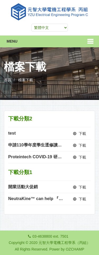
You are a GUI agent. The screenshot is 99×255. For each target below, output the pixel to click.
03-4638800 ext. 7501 (50, 236)
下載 (79, 133)
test (12, 133)
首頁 (7, 80)
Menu (12, 41)
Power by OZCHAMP (66, 249)
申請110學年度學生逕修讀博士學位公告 (45, 145)
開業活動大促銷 (23, 187)
